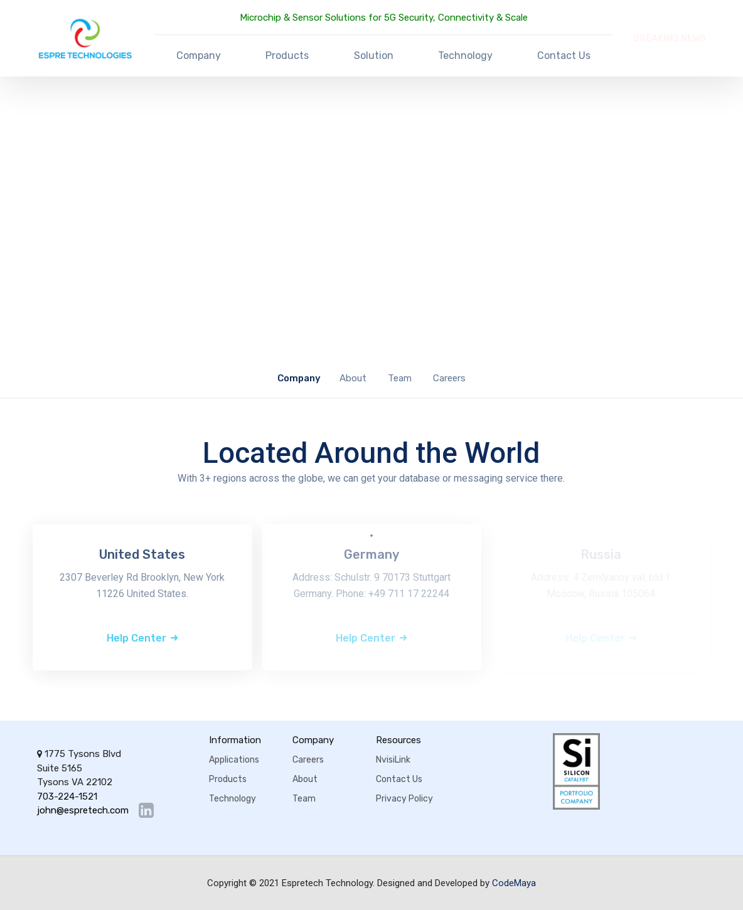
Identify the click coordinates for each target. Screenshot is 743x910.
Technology (465, 55)
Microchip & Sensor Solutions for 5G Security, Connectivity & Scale (384, 17)
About (352, 378)
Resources (398, 740)
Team (400, 378)
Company (198, 55)
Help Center (136, 638)
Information (235, 740)
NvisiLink (393, 759)
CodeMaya (514, 883)
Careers (449, 378)
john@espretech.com (83, 810)
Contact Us (564, 55)
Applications (234, 759)
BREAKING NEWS (669, 38)
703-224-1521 (67, 796)
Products (287, 55)
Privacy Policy (404, 798)
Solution (373, 55)
